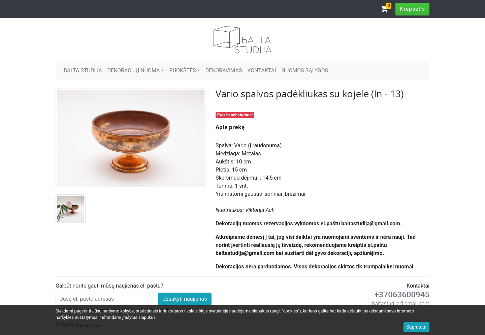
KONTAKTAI (261, 70)
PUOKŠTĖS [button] (182, 70)
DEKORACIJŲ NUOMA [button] (133, 70)
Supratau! (417, 327)
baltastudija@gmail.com (400, 303)
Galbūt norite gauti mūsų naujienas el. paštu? (109, 286)
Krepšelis (412, 9)
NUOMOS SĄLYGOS (305, 70)
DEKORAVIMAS (223, 70)
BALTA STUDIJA (83, 70)
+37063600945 (402, 294)
